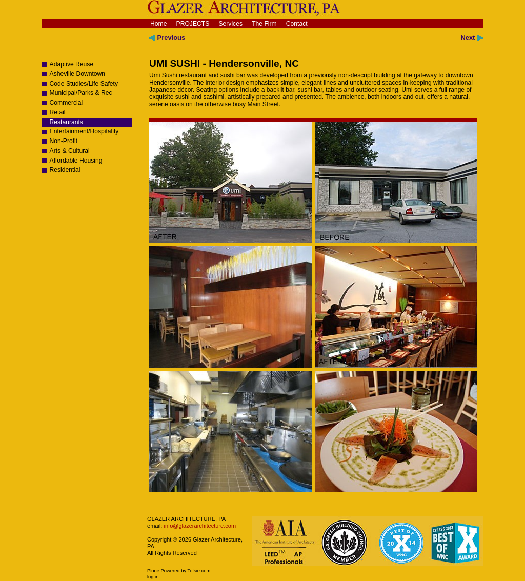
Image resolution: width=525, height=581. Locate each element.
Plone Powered (163, 570)
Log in (152, 576)
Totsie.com (199, 570)
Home (158, 23)
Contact (297, 23)
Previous (167, 38)
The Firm (264, 23)
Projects (193, 23)
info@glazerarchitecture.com (199, 526)
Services (230, 23)
